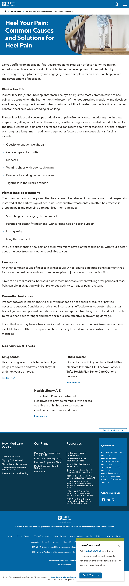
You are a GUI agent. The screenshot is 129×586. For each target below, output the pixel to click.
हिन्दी (71, 536)
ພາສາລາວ (109, 536)
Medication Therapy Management (76, 454)
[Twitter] (113, 500)
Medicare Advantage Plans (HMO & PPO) (47, 454)
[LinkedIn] (108, 500)
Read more (8, 378)
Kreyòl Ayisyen (60, 536)
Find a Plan (39, 472)
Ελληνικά (37, 536)
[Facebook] (103, 500)
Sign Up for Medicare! (12, 461)
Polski (118, 536)
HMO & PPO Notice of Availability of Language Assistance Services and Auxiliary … (64, 547)
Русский (45, 542)
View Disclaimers (65, 565)
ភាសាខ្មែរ (89, 536)
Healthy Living (15, 11)
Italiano (80, 536)
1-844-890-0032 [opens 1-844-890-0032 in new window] (92, 551)
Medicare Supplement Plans (47, 462)
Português (34, 542)
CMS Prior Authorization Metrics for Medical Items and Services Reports (79, 501)
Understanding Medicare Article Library (14, 469)
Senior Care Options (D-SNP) (48, 459)
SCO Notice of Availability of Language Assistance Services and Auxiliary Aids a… (64, 552)
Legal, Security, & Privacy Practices (64, 577)
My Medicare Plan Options (14, 464)
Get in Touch (89, 575)
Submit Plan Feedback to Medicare (78, 466)
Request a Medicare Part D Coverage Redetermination (80, 477)
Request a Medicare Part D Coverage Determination (79, 471)
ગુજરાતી (48, 536)
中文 (18, 536)
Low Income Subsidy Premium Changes (76, 460)
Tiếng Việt (67, 542)
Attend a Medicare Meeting (15, 473)
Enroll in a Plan (111, 430)
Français (27, 536)
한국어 (98, 536)
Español (56, 542)
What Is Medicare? (11, 457)
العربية (10, 536)
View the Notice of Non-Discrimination (65, 561)
